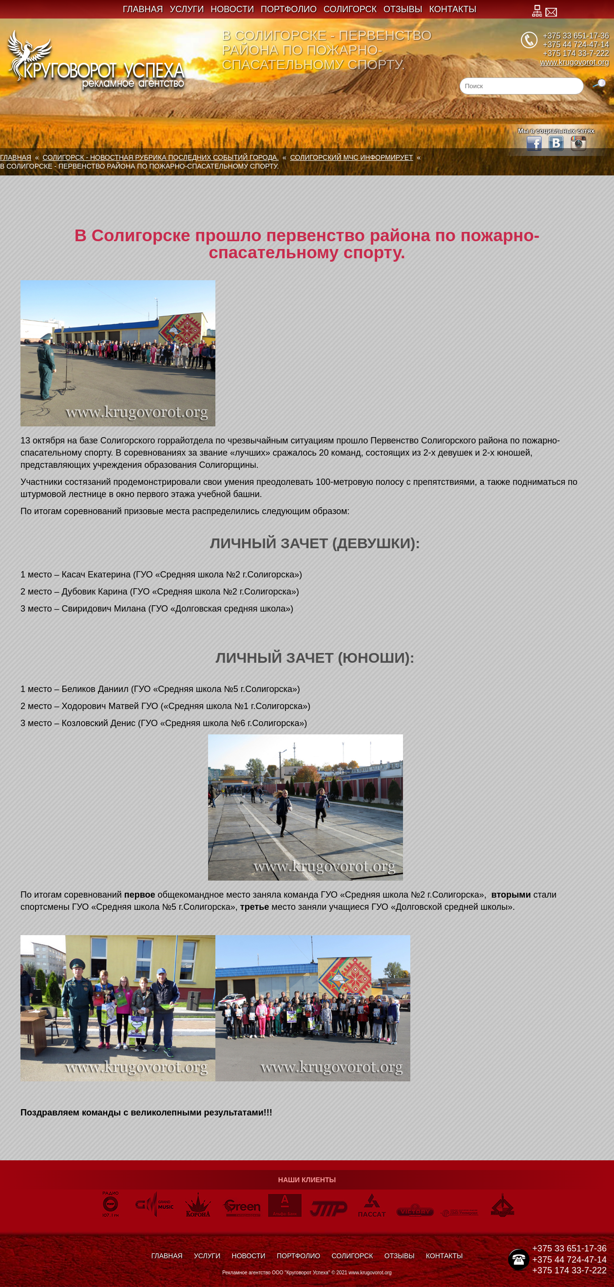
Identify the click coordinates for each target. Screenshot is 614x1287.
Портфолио (289, 9)
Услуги (187, 9)
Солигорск (350, 9)
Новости (232, 9)
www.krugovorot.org (574, 62)
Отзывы (403, 9)
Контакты (453, 9)
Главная (143, 9)
